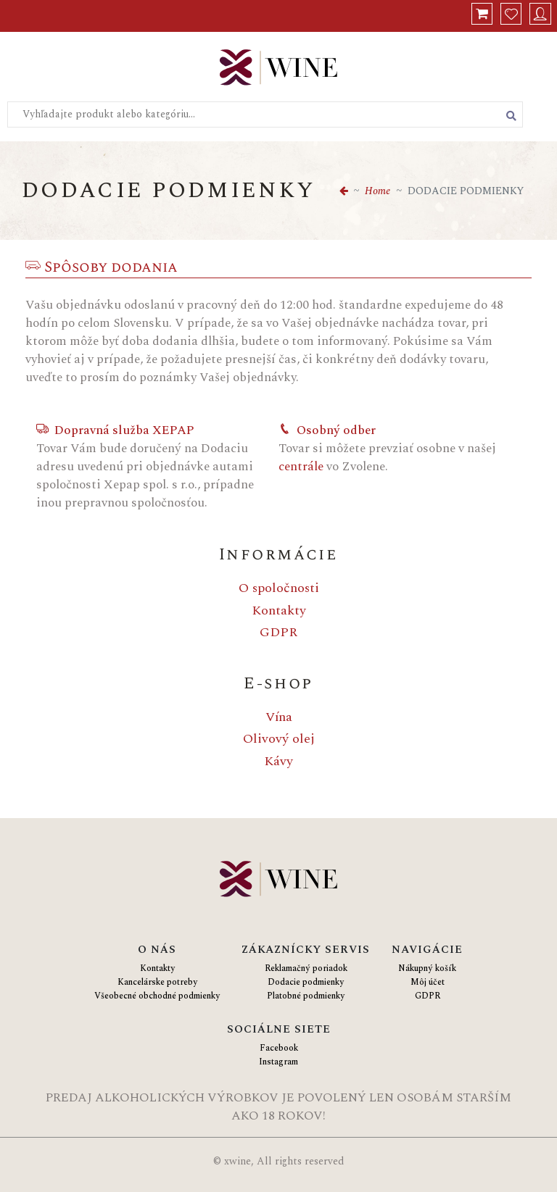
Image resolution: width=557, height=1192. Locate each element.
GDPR (278, 632)
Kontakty (279, 610)
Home (377, 191)
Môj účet (427, 983)
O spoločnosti (279, 588)
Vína (278, 717)
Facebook (279, 1048)
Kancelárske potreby (157, 983)
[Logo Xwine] (278, 69)
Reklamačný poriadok (306, 969)
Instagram (278, 1062)
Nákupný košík (427, 969)
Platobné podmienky (305, 996)
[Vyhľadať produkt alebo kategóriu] (511, 115)
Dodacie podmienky (306, 983)
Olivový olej (279, 739)
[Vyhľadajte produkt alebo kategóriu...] (265, 114)
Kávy (278, 761)
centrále (300, 466)
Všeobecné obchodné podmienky (157, 996)
